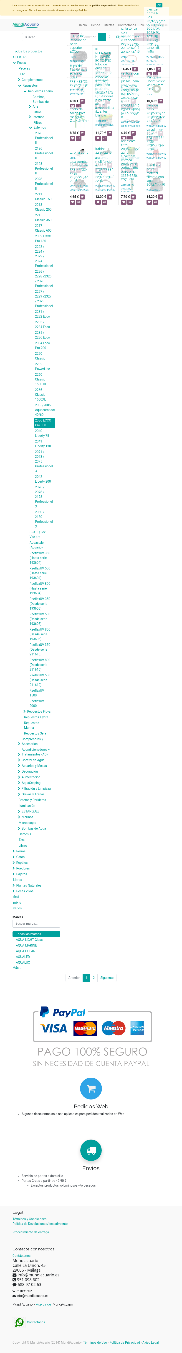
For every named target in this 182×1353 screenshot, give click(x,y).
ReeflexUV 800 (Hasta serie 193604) (40, 588)
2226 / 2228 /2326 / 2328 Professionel (44, 279)
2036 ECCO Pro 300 (43, 423)
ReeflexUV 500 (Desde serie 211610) (40, 680)
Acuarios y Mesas (34, 766)
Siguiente (107, 978)
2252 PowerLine (42, 366)
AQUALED (23, 957)
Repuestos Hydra (36, 717)
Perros (20, 851)
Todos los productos (27, 51)
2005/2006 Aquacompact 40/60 (45, 410)
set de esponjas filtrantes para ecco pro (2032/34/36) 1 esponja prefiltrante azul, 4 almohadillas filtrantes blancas (104, 94)
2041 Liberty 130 (43, 444)
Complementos (32, 80)
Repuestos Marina (31, 725)
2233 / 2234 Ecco (42, 324)
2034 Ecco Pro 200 (42, 345)
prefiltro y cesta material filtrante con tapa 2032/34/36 (156, 174)
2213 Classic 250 (43, 207)
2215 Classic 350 (43, 217)
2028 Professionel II (44, 183)
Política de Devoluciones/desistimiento (40, 1224)
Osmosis (25, 834)
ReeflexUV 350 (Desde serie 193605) (40, 603)
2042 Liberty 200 (43, 479)
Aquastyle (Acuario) (37, 545)
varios (17, 908)
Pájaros (21, 874)
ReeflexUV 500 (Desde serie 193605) (40, 619)
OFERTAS (20, 57)
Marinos (27, 817)
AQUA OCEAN (25, 951)
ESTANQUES (30, 811)
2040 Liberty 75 (42, 433)
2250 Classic (40, 356)
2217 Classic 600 (43, 228)
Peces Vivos (24, 891)
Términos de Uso (95, 1342)
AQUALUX (23, 962)
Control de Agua (33, 760)
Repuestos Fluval (39, 711)
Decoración (30, 771)
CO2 (22, 74)
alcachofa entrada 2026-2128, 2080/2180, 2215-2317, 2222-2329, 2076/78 (130, 167)
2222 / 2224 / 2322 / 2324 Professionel (44, 256)
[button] (135, 69)
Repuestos (30, 85)
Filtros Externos (39, 125)
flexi (16, 897)
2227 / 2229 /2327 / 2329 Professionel (44, 299)
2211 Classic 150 (43, 196)
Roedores (23, 868)
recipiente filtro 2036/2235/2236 (130, 146)
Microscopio (27, 823)
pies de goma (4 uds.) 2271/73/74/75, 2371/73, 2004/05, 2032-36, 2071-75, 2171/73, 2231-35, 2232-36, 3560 (156, 30)
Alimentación (31, 777)
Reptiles (22, 862)
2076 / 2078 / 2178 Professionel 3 (44, 496)
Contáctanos (29, 1322)
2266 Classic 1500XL (40, 394)
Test (22, 840)
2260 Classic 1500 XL (41, 379)
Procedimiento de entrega (31, 1232)
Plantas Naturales (28, 885)
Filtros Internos (38, 114)
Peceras (24, 68)
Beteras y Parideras (32, 800)
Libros (23, 845)
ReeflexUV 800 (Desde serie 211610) (40, 664)
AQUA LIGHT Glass (29, 940)
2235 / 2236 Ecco (42, 335)
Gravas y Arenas (33, 794)
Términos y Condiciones (29, 1219)
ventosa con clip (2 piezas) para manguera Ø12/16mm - (130, 81)
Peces (21, 63)
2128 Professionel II (44, 168)
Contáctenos (21, 1255)
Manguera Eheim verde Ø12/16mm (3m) (156, 83)
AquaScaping (31, 783)
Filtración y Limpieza (36, 788)
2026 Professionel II (44, 138)
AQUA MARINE (26, 945)
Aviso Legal (150, 1342)
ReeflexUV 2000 (37, 703)
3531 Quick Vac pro (38, 534)
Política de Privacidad (124, 1342)
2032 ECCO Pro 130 (43, 238)
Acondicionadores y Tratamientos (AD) (36, 752)
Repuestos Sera (35, 733)
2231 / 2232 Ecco (42, 314)
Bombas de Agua (34, 828)
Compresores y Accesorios (32, 741)
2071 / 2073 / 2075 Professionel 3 (44, 461)
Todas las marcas (28, 934)
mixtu (17, 902)
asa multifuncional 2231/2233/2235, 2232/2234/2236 (104, 169)
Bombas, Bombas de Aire (40, 101)
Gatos (20, 857)
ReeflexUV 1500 (37, 693)
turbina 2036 (79, 152)
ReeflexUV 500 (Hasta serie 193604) (40, 573)
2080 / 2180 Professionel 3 (44, 519)
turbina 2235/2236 (103, 151)
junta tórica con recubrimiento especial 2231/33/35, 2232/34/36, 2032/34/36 (130, 40)
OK (159, 5)
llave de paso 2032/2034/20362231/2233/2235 (156, 112)
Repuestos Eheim (40, 91)
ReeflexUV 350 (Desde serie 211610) (40, 649)
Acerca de (44, 1304)
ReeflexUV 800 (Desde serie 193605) (40, 634)
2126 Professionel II (44, 153)
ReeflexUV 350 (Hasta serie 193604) (40, 557)
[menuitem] (83, 25)
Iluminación (27, 805)
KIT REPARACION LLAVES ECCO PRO (103, 54)
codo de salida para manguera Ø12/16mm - (79, 114)
